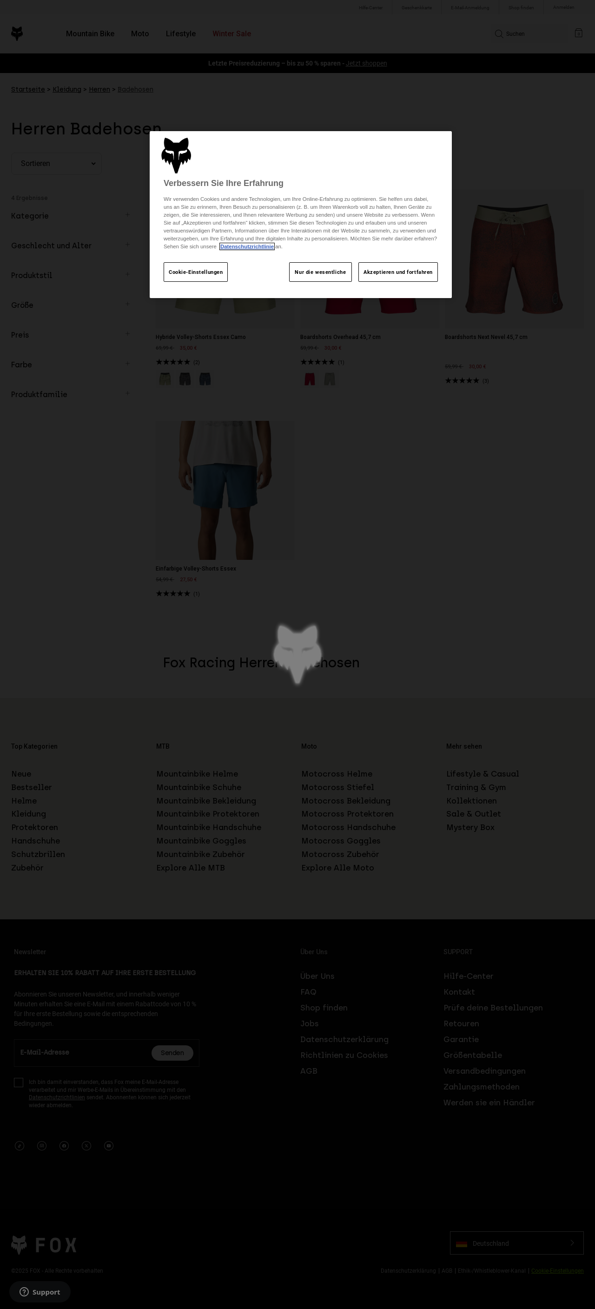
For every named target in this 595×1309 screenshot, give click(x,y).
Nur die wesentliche (320, 271)
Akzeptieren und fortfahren (398, 271)
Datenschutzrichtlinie (247, 246)
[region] (301, 215)
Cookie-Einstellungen (196, 271)
